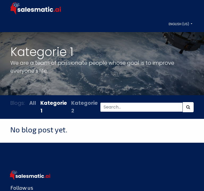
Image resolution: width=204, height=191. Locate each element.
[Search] (188, 107)
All (32, 103)
